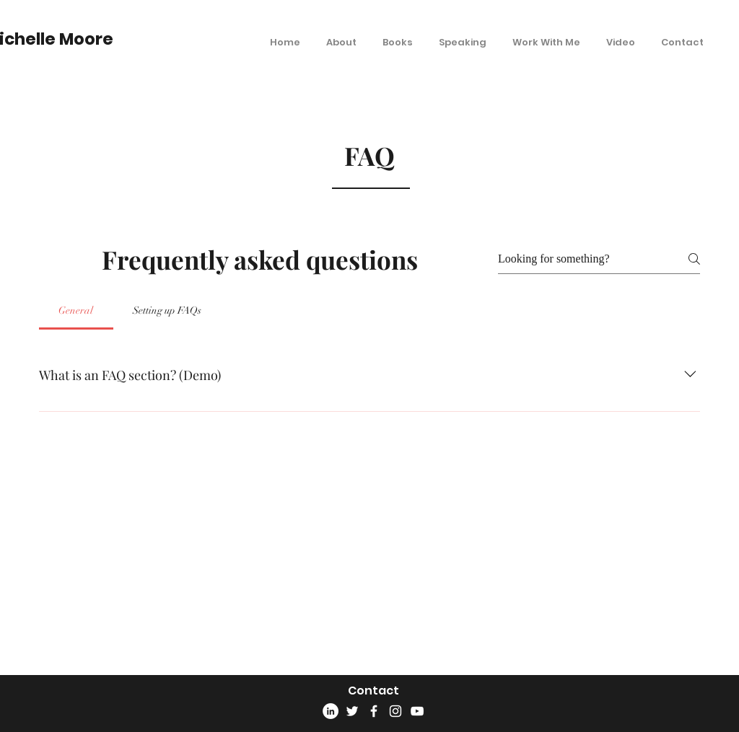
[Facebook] (374, 711)
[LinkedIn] (330, 711)
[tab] (76, 311)
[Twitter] (352, 711)
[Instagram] (395, 711)
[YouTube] (417, 711)
